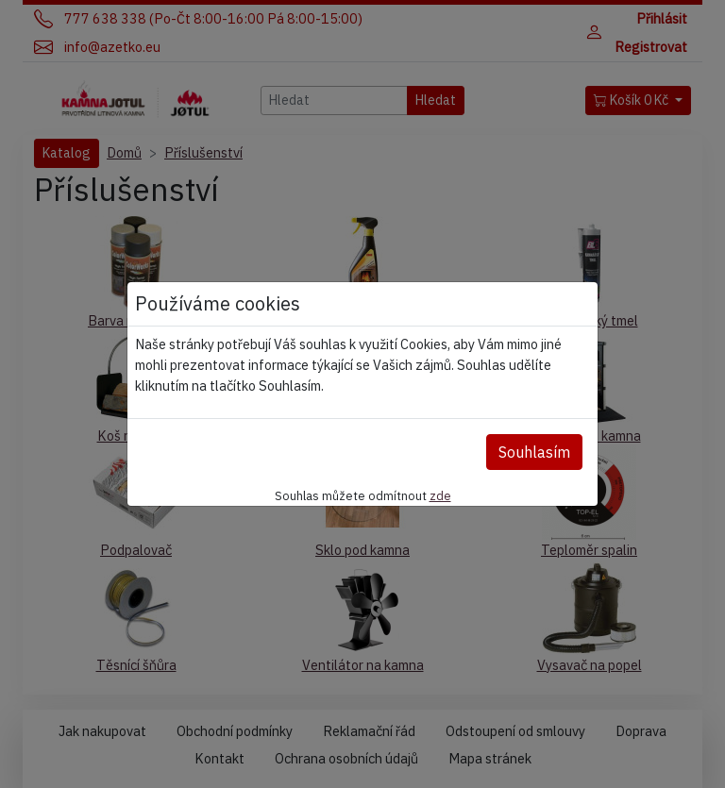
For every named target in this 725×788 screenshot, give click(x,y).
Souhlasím (534, 452)
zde (440, 495)
